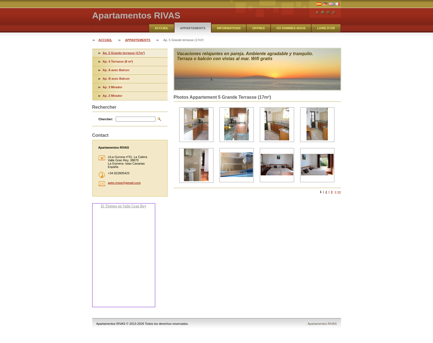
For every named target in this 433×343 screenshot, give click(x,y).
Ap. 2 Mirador (112, 95)
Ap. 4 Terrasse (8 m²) (118, 61)
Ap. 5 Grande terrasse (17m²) (124, 53)
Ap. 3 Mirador (112, 87)
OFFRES (258, 28)
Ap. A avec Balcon (116, 70)
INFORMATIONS (229, 28)
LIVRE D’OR (326, 28)
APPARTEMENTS (192, 28)
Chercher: (106, 119)
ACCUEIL (161, 28)
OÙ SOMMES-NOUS (291, 28)
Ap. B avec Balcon (116, 78)
